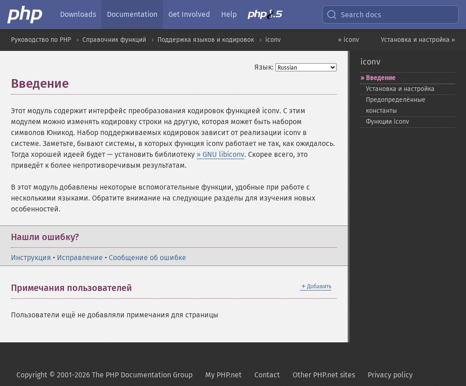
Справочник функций (114, 40)
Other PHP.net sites (324, 375)
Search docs (353, 14)
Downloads (78, 14)
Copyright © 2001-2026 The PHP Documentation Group (104, 375)
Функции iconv (387, 121)
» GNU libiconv (220, 154)
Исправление (80, 257)
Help (229, 14)
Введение (380, 78)
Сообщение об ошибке (147, 257)
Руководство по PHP (41, 40)
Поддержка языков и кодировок (205, 40)
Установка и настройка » (418, 40)
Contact (267, 375)
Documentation (132, 14)
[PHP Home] (25, 14)
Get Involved (189, 14)
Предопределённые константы (395, 105)
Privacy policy (390, 375)
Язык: (264, 67)
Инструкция (31, 257)
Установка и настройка (400, 89)
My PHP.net (223, 375)
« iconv (348, 40)
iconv (273, 40)
